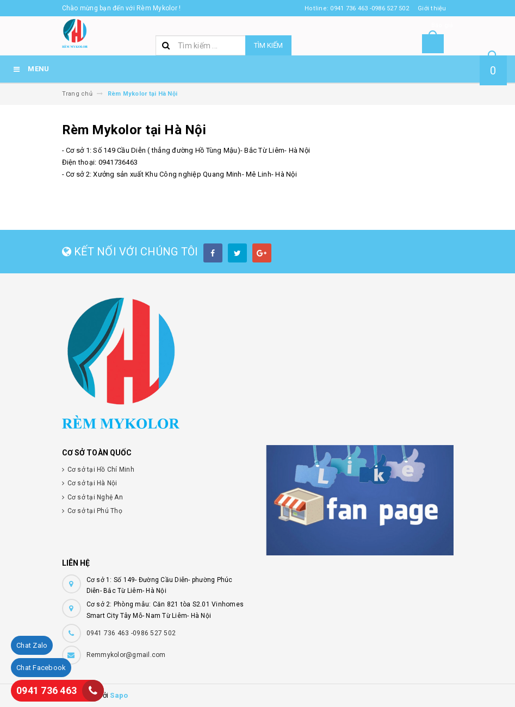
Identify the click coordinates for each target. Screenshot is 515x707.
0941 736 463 (46, 690)
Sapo (119, 695)
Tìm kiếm (268, 45)
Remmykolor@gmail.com (126, 655)
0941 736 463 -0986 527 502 (131, 633)
